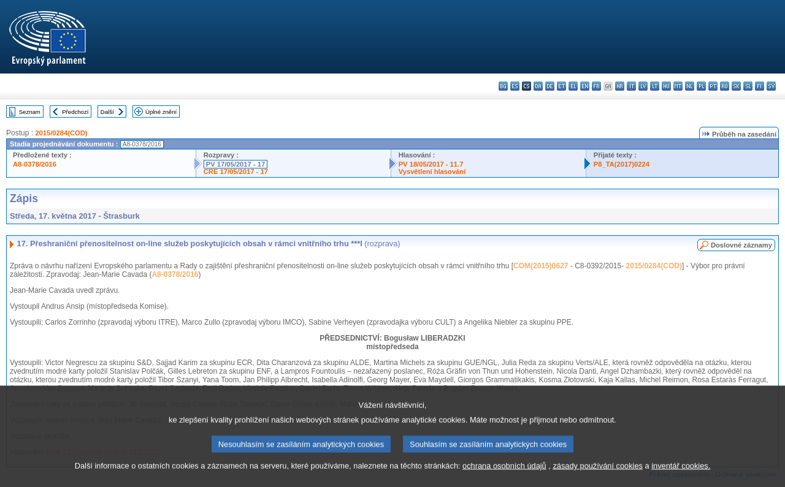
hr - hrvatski (619, 86)
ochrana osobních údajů (504, 478)
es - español (514, 86)
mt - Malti (678, 86)
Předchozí (75, 111)
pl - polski (701, 86)
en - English (584, 86)
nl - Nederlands (689, 86)
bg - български (503, 86)
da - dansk (538, 86)
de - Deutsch (549, 86)
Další (107, 111)
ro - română (724, 86)
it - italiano (631, 86)
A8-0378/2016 (34, 164)
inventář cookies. (680, 478)
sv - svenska (771, 86)
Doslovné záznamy (741, 245)
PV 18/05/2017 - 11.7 (431, 164)
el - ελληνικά (573, 86)
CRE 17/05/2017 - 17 (236, 171)
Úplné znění (161, 111)
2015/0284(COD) (61, 133)
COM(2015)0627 (540, 266)
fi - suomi (759, 86)
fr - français (596, 86)
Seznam (29, 111)
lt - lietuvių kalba (654, 86)
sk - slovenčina (736, 86)
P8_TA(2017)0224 (621, 164)
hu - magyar (666, 86)
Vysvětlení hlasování (432, 171)
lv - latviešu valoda (643, 86)
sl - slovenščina (747, 86)
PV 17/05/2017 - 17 (235, 164)
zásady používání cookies (598, 478)
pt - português (713, 86)
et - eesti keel (561, 86)
